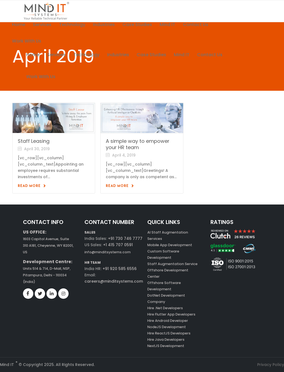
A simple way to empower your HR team (137, 144)
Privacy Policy (270, 364)
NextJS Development (165, 345)
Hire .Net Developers (165, 308)
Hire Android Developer (167, 320)
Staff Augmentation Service (172, 264)
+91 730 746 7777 (125, 238)
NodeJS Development (166, 327)
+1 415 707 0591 (118, 245)
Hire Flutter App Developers (171, 314)
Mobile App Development (169, 245)
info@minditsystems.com (107, 252)
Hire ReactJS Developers (169, 333)
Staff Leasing (33, 141)
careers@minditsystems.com (113, 281)
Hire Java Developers (166, 339)
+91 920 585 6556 (119, 268)
